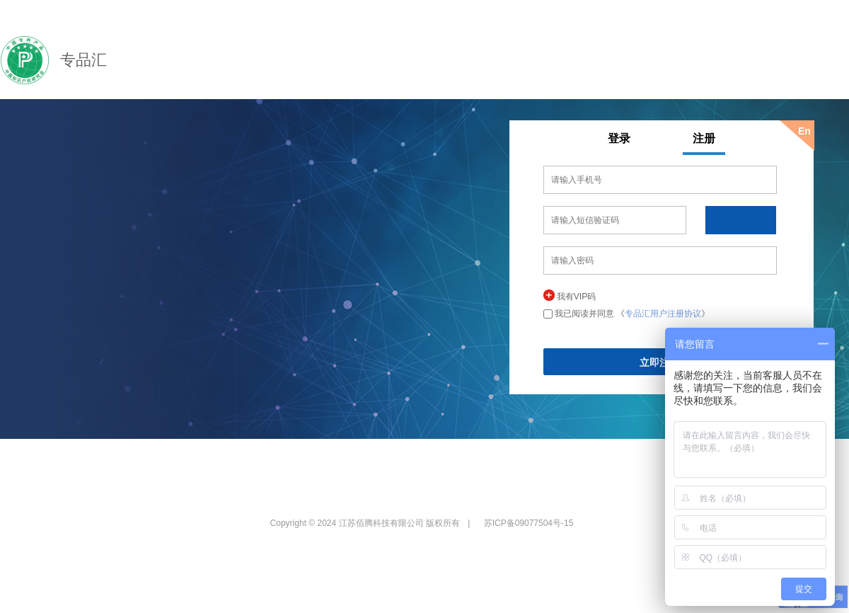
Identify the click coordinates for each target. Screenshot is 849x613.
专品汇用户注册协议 (663, 314)
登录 (619, 138)
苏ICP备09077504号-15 (529, 523)
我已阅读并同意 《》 (632, 314)
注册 (704, 138)
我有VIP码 (576, 297)
